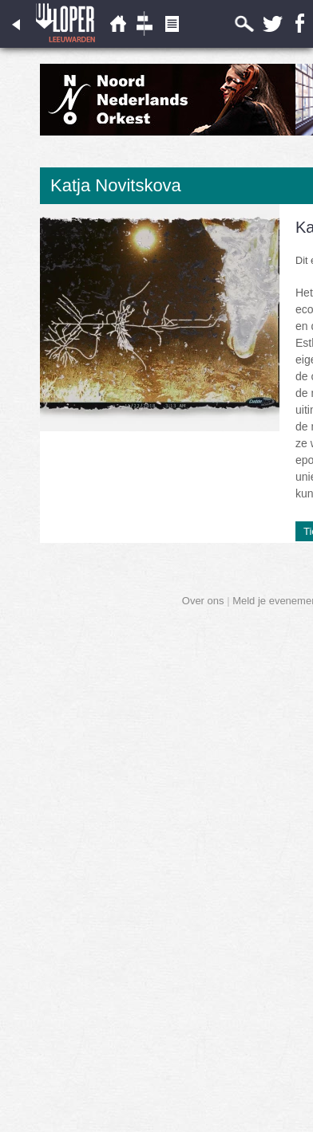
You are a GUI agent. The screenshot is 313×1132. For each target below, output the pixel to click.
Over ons (203, 601)
